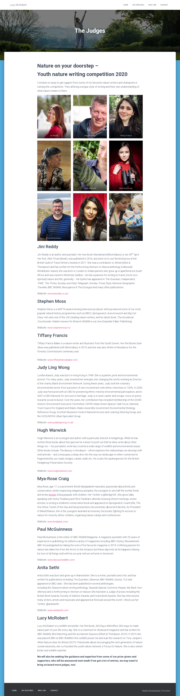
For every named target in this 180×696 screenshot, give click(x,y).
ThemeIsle (165, 690)
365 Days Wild (138, 5)
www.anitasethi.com (58, 609)
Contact (164, 5)
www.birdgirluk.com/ (58, 520)
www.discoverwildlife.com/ (62, 558)
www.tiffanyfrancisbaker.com (63, 359)
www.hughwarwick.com (60, 470)
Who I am (152, 5)
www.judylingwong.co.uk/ (61, 422)
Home (125, 5)
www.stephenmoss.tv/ (59, 327)
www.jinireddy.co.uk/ (58, 293)
